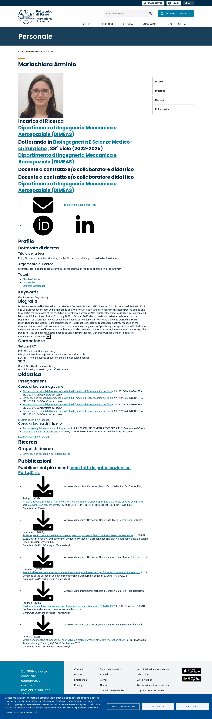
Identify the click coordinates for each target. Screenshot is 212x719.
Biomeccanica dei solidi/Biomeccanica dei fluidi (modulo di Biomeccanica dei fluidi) (68, 391)
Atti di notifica (144, 679)
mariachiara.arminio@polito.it (80, 204)
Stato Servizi (152, 3)
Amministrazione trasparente (153, 669)
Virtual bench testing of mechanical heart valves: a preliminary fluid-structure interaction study (74, 639)
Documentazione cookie (29, 712)
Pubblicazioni (35, 461)
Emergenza (80, 679)
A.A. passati (33, 419)
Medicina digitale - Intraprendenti (40, 431)
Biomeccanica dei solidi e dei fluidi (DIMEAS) (47, 453)
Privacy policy (10, 712)
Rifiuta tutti (158, 706)
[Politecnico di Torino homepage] (35, 16)
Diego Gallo (29, 282)
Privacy (78, 685)
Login (176, 3)
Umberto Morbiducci (34, 285)
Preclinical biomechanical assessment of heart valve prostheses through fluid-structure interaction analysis (81, 572)
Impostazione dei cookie (123, 706)
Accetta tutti (192, 706)
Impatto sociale (177, 24)
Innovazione (150, 24)
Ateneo (87, 24)
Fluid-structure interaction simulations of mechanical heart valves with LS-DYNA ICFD (69, 606)
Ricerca (128, 24)
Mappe (78, 674)
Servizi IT (105, 679)
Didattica (107, 24)
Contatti (78, 669)
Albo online (143, 674)
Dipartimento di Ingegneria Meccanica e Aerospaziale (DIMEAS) (67, 131)
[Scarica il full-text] (43, 486)
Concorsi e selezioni (111, 669)
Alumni (103, 685)
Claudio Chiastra (31, 279)
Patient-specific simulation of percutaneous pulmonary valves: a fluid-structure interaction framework (78, 535)
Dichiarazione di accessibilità (153, 685)
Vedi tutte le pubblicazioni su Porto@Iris (74, 470)
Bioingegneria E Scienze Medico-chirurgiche (75, 145)
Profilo (26, 241)
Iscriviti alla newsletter (112, 690)
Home (20, 51)
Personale (29, 51)
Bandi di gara (106, 674)
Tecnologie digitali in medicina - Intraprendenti (47, 428)
